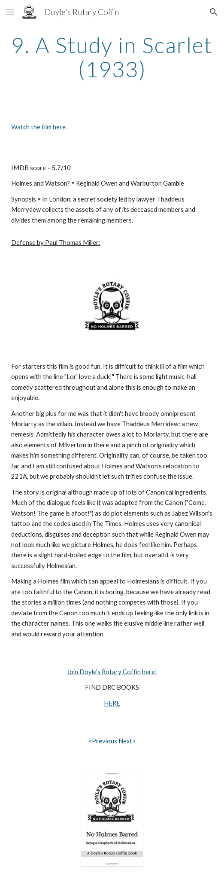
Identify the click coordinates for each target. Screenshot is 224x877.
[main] (112, 57)
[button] (10, 12)
